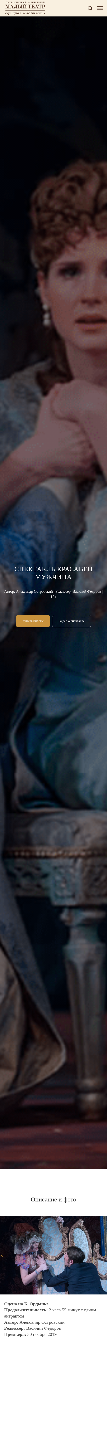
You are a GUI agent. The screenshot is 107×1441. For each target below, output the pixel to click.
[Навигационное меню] (100, 8)
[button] (90, 8)
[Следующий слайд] (105, 1255)
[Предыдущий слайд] (2, 1255)
